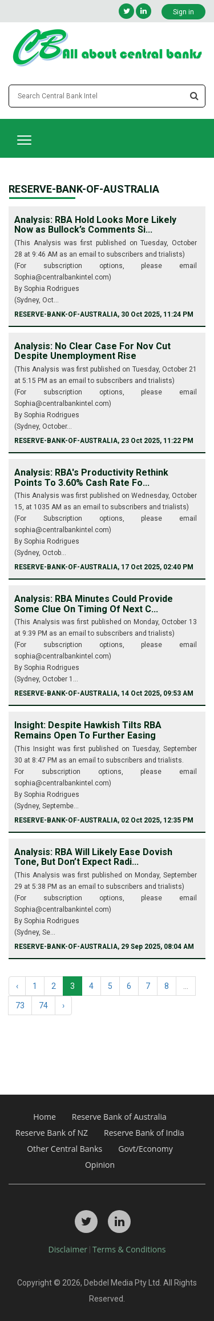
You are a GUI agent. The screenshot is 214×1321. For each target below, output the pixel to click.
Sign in (183, 12)
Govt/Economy (145, 1148)
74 (43, 1005)
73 (20, 1005)
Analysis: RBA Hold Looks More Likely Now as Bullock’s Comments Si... (95, 225)
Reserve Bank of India (144, 1132)
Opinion (100, 1164)
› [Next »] (63, 1005)
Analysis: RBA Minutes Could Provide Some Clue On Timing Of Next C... (93, 604)
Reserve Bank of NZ (51, 1132)
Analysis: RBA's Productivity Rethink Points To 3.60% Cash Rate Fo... (91, 478)
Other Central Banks (64, 1148)
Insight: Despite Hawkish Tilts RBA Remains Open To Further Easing (87, 730)
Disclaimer (68, 1249)
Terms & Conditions (129, 1249)
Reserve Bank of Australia (119, 1116)
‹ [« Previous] (17, 986)
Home (44, 1116)
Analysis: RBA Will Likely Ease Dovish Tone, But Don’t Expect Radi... (93, 857)
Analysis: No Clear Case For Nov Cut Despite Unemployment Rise (92, 351)
